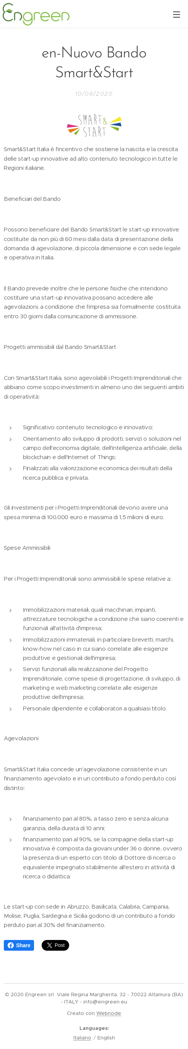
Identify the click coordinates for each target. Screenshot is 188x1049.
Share (19, 945)
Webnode (108, 1013)
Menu (176, 14)
